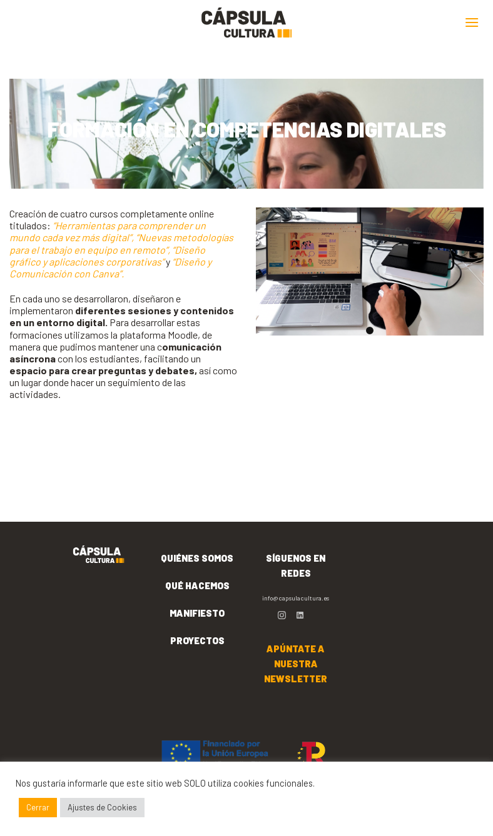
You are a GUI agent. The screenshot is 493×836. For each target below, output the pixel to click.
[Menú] (471, 22)
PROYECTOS (197, 640)
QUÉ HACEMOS (197, 585)
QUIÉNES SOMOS (197, 558)
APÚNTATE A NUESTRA (295, 663)
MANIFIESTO (197, 613)
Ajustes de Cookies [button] (102, 807)
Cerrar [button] (37, 807)
